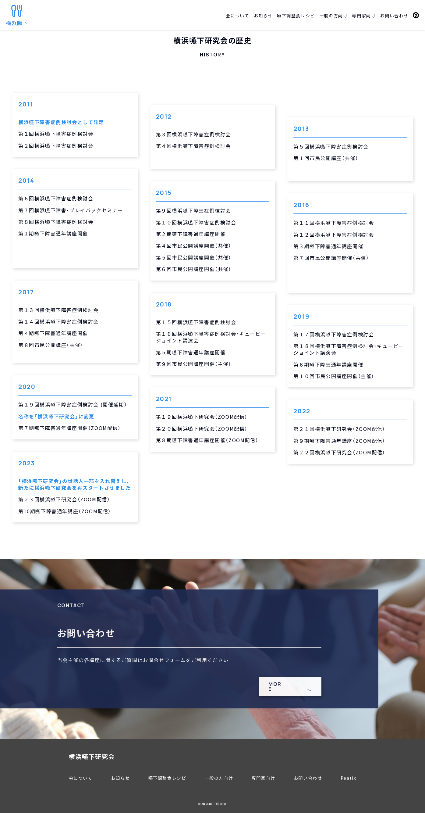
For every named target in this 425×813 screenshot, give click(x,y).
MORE (275, 686)
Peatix (416, 15)
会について (238, 16)
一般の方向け (333, 16)
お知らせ (263, 16)
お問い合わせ (394, 16)
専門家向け (364, 16)
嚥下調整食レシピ (296, 16)
